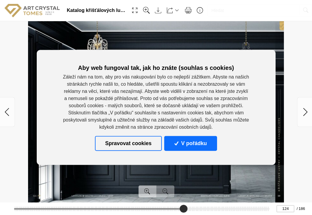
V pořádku (190, 143)
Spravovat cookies (128, 143)
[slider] (183, 209)
